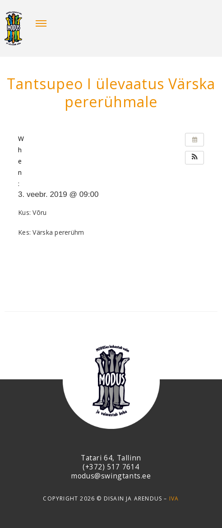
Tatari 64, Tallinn (111, 458)
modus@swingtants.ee (111, 476)
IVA (174, 498)
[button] (194, 157)
